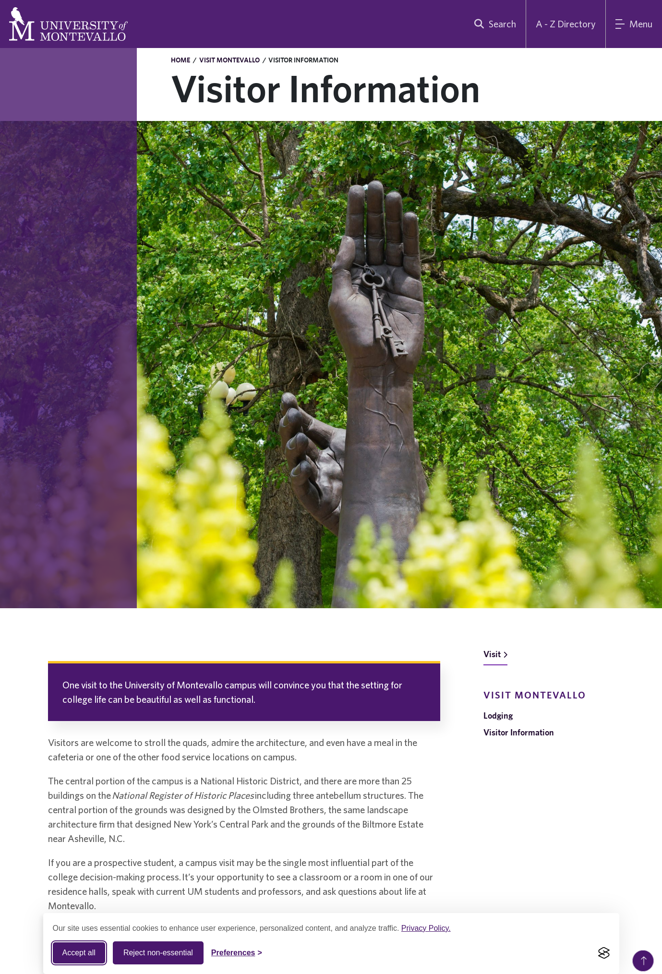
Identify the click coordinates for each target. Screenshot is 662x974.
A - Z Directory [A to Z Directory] (566, 23)
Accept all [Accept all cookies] (79, 953)
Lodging (498, 715)
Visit (495, 654)
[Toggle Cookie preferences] (236, 953)
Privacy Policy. (426, 928)
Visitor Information (518, 732)
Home (180, 60)
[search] (493, 24)
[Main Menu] (634, 24)
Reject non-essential (158, 953)
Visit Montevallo (229, 60)
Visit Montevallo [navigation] (534, 694)
